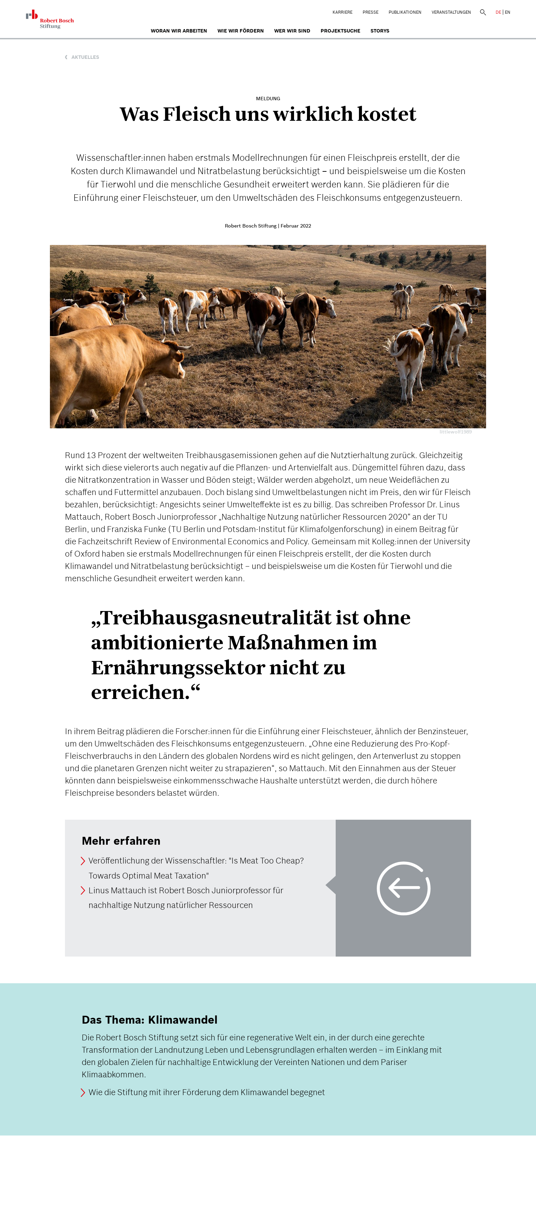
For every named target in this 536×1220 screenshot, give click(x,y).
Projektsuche (340, 31)
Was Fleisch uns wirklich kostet (268, 114)
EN (507, 12)
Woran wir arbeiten (179, 31)
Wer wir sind (292, 31)
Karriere (342, 12)
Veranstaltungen (451, 12)
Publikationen (405, 12)
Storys (380, 31)
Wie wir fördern (240, 31)
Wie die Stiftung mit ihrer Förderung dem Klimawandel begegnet (207, 1093)
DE (498, 12)
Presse (370, 12)
